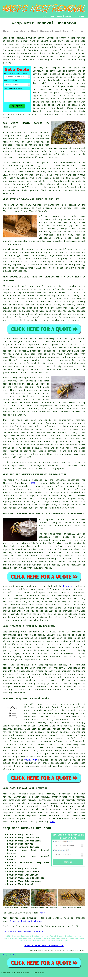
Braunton (68, 586)
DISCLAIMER (79, 16)
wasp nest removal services (39, 605)
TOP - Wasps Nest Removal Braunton (23, 931)
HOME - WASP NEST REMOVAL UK (43, 945)
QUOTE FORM (30, 760)
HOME (45, 16)
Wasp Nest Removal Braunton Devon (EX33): (28, 38)
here (52, 822)
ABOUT (59, 16)
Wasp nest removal (14, 586)
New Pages (13, 955)
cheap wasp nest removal (43, 735)
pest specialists (75, 707)
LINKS (51, 16)
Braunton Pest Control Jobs (26, 921)
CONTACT (68, 16)
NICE (32, 483)
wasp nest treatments (37, 729)
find (12, 794)
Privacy (84, 955)
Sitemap (4, 955)
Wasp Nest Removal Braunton (27, 828)
